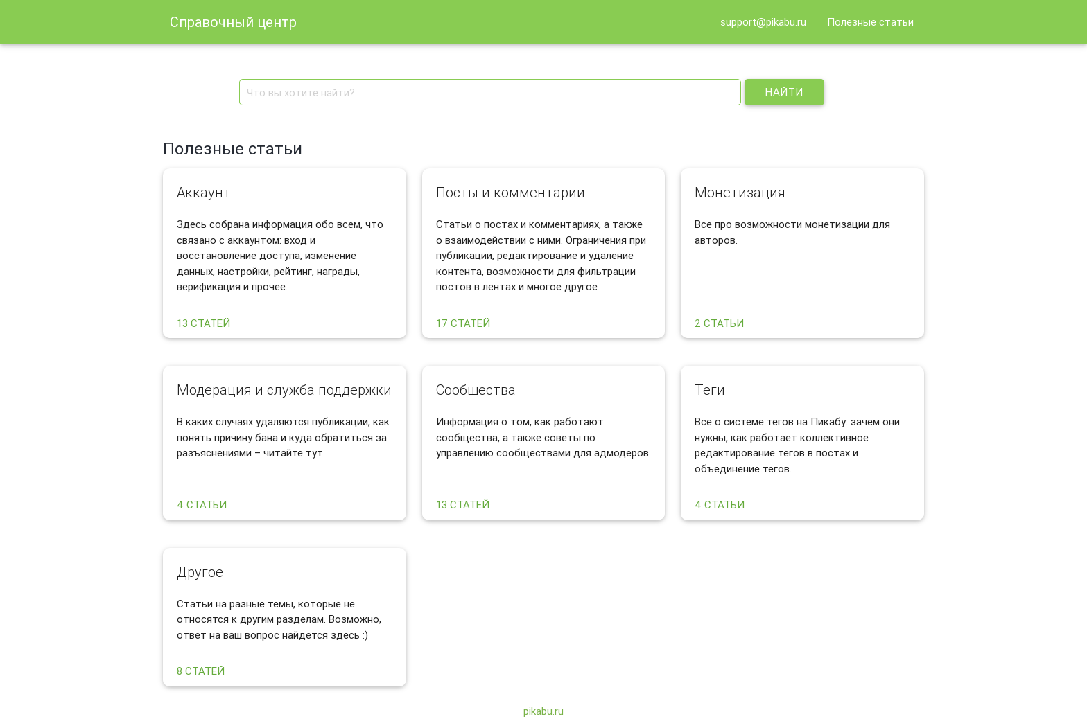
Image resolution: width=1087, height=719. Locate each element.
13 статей (203, 323)
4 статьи (202, 504)
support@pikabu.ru (763, 21)
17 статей (463, 323)
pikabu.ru (543, 711)
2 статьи (719, 323)
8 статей (201, 670)
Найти (784, 91)
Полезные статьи (870, 21)
